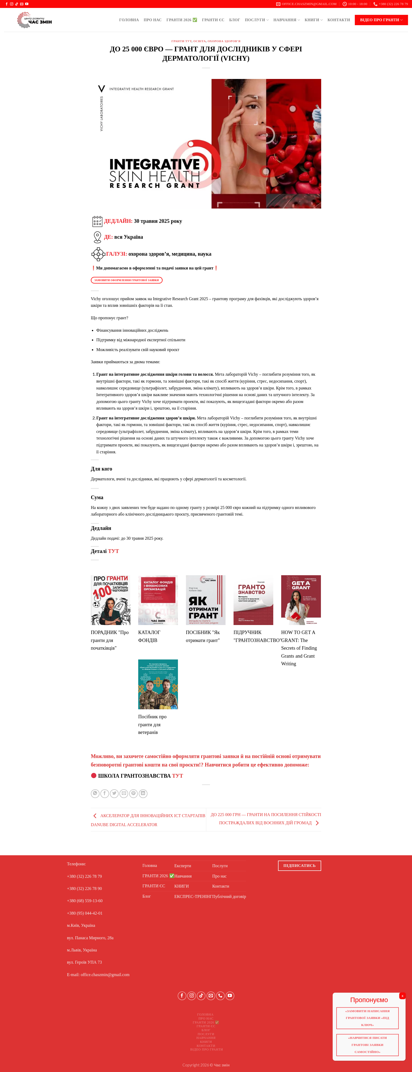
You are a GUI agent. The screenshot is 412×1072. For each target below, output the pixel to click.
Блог (234, 20)
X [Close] (406, 996)
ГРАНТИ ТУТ (182, 41)
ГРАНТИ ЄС (213, 20)
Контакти (339, 20)
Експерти (182, 865)
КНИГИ (314, 20)
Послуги (257, 20)
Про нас (153, 20)
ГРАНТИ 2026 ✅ (182, 20)
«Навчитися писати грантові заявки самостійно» (370, 1047)
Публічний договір (229, 896)
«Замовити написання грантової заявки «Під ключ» (370, 1020)
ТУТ (113, 551)
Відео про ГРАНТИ (381, 20)
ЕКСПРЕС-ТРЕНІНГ (193, 896)
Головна (129, 20)
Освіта (199, 41)
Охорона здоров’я (224, 41)
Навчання (287, 20)
